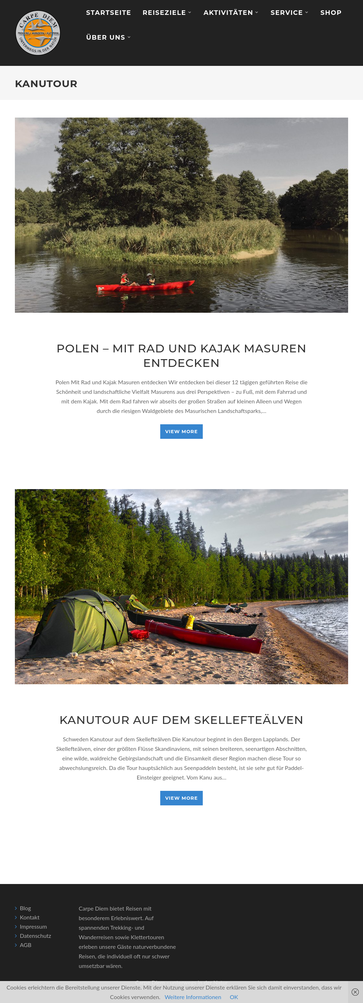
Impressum (33, 926)
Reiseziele (164, 13)
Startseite (108, 13)
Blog (25, 908)
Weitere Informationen (192, 996)
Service (286, 13)
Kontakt (29, 917)
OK (234, 996)
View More (181, 431)
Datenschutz (35, 935)
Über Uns (105, 37)
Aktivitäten (228, 13)
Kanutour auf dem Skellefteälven (181, 720)
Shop (331, 13)
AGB (26, 944)
